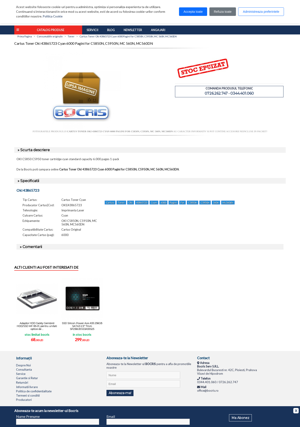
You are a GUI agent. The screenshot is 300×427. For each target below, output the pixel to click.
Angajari (158, 30)
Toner (121, 202)
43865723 (141, 202)
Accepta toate (193, 11)
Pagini (173, 202)
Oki (131, 202)
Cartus (110, 202)
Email (110, 416)
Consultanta (24, 369)
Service (20, 374)
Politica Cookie (52, 16)
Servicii (92, 30)
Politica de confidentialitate (34, 391)
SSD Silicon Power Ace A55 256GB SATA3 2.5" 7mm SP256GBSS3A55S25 (82, 326)
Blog (111, 30)
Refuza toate (222, 11)
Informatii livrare (27, 387)
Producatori (24, 400)
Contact (203, 358)
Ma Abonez (240, 418)
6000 (163, 202)
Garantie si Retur (27, 378)
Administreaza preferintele (261, 11)
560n (216, 202)
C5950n (205, 202)
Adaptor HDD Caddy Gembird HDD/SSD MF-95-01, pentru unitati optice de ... (37, 326)
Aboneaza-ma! (120, 393)
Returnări (22, 382)
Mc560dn (228, 202)
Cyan (154, 202)
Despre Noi (23, 365)
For (182, 202)
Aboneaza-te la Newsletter (127, 358)
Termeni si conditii (28, 395)
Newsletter (133, 30)
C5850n (192, 202)
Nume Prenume (28, 416)
